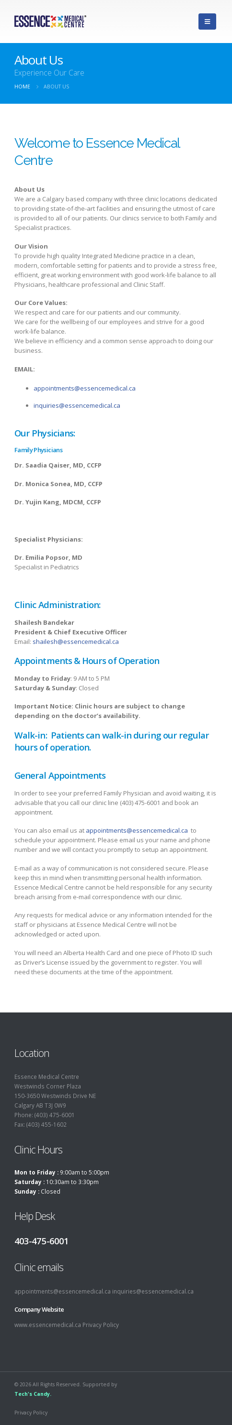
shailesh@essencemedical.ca (76, 641)
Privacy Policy (100, 1324)
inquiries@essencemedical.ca (77, 405)
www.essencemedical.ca (47, 1324)
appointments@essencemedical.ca (85, 388)
